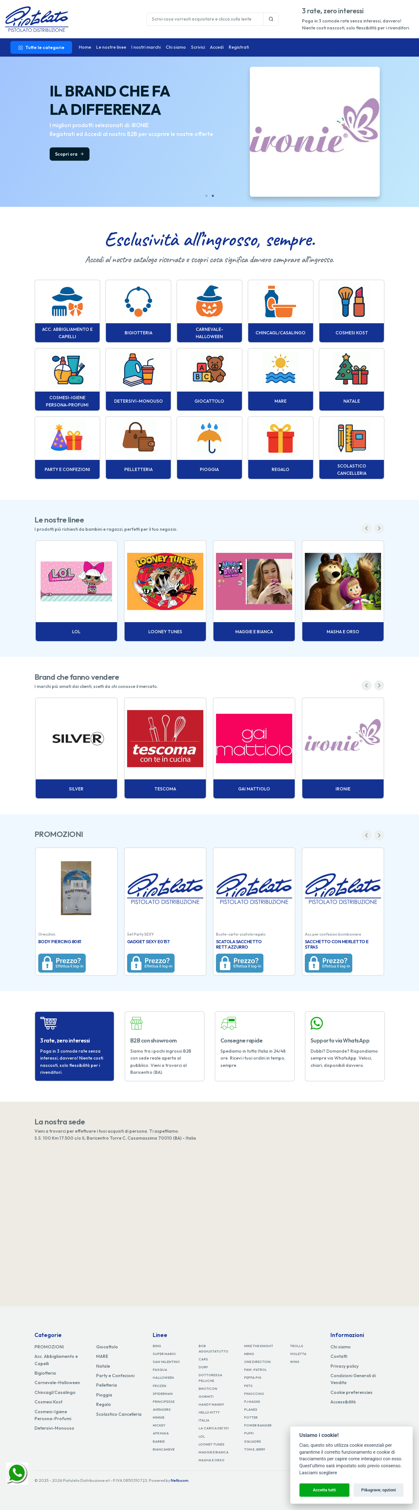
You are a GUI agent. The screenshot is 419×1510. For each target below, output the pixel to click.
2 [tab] (213, 196)
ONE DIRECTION (257, 1361)
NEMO (249, 1354)
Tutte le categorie (41, 47)
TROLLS (296, 1346)
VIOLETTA (298, 1354)
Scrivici (198, 47)
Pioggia (104, 1395)
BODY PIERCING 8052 (60, 941)
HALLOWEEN (163, 1377)
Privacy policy (344, 1366)
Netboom (179, 1480)
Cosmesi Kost (48, 1402)
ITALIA (204, 1420)
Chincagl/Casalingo (55, 1392)
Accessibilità (343, 1402)
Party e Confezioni (115, 1375)
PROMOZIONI (49, 1347)
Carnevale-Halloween (57, 1382)
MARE (102, 1356)
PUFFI (249, 1433)
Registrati (239, 47)
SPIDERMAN (163, 1393)
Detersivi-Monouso (54, 1428)
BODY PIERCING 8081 (237, 941)
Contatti (338, 1356)
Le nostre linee (111, 47)
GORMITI (206, 1396)
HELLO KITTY (209, 1412)
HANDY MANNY (211, 1404)
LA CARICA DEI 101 (214, 1428)
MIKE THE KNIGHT (258, 1346)
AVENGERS (162, 1409)
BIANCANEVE (164, 1449)
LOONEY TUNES (212, 1444)
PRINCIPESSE (164, 1401)
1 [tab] (206, 196)
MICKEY (159, 1425)
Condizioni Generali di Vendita (353, 1379)
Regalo (103, 1404)
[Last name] (204, 19)
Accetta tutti (324, 1490)
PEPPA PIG (253, 1377)
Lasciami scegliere (318, 1473)
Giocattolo (107, 1347)
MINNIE (158, 1417)
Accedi (217, 47)
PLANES (250, 1409)
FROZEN (159, 1385)
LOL (202, 1436)
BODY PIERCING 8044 (149, 941)
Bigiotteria (45, 1373)
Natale (103, 1366)
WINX (294, 1361)
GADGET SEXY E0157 (326, 941)
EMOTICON (208, 1388)
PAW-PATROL (255, 1369)
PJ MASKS (252, 1401)
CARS (203, 1359)
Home (85, 47)
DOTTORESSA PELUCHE (210, 1378)
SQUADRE (252, 1441)
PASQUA (160, 1369)
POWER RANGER (258, 1425)
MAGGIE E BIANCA (214, 1452)
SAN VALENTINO (166, 1361)
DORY (203, 1367)
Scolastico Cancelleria (119, 1414)
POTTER (251, 1417)
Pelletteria (106, 1385)
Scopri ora (395, 154)
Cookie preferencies (351, 1392)
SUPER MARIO (164, 1354)
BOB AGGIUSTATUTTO (213, 1348)
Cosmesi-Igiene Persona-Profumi (52, 1415)
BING (157, 1346)
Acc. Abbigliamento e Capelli (56, 1359)
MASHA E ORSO (212, 1460)
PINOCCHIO (254, 1393)
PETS (248, 1385)
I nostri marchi (146, 47)
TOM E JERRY (254, 1449)
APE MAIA (161, 1433)
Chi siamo (176, 47)
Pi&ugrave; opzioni (378, 1490)
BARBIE (159, 1441)
